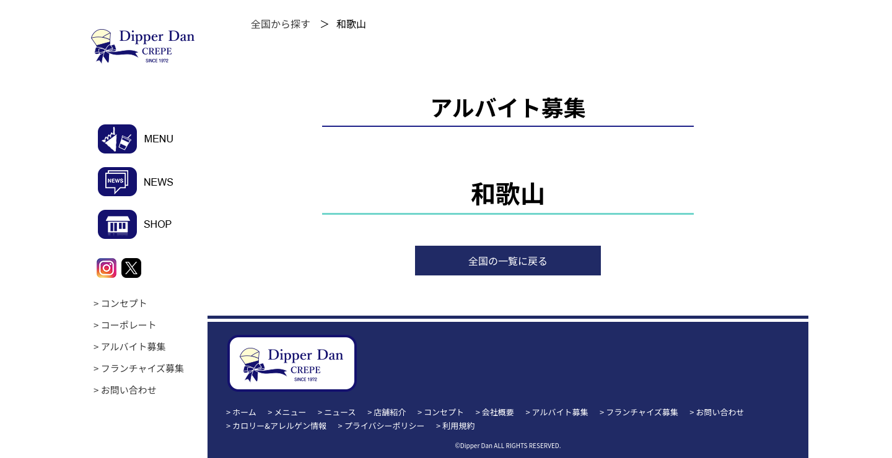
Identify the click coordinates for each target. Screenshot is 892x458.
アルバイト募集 (133, 346)
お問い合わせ (129, 389)
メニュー (290, 412)
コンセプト (124, 302)
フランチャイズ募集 (142, 367)
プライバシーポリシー (384, 425)
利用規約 (458, 425)
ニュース (340, 412)
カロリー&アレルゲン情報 (279, 425)
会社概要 (498, 412)
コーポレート (129, 324)
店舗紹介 (390, 412)
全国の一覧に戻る (508, 260)
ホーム (244, 412)
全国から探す (280, 23)
